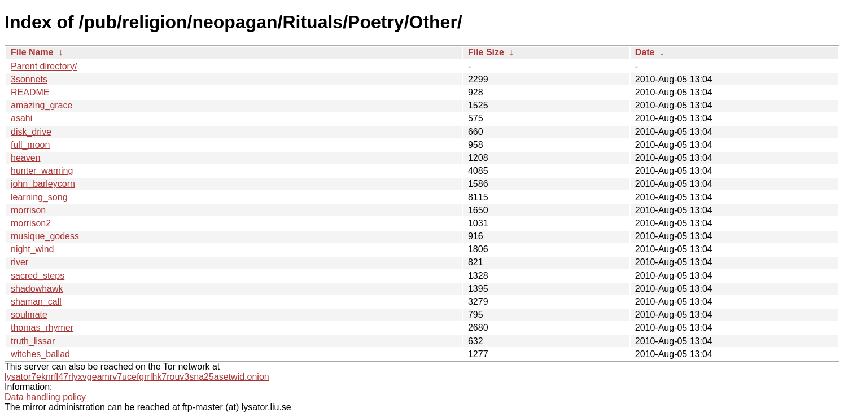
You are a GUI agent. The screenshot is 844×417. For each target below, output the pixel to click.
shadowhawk (37, 288)
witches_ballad (40, 354)
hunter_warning (42, 170)
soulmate (29, 314)
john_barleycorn (43, 183)
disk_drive (31, 132)
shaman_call (36, 301)
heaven (26, 158)
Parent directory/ (44, 66)
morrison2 (31, 223)
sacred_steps (37, 275)
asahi (21, 118)
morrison (28, 210)
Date (645, 52)
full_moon (30, 145)
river (19, 262)
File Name (32, 52)
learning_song (39, 197)
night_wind (32, 249)
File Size (486, 52)
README (30, 92)
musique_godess (45, 236)
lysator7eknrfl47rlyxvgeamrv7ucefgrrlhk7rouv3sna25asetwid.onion (137, 376)
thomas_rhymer (42, 327)
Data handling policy (45, 397)
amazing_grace (41, 105)
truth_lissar (33, 341)
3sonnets (29, 79)
